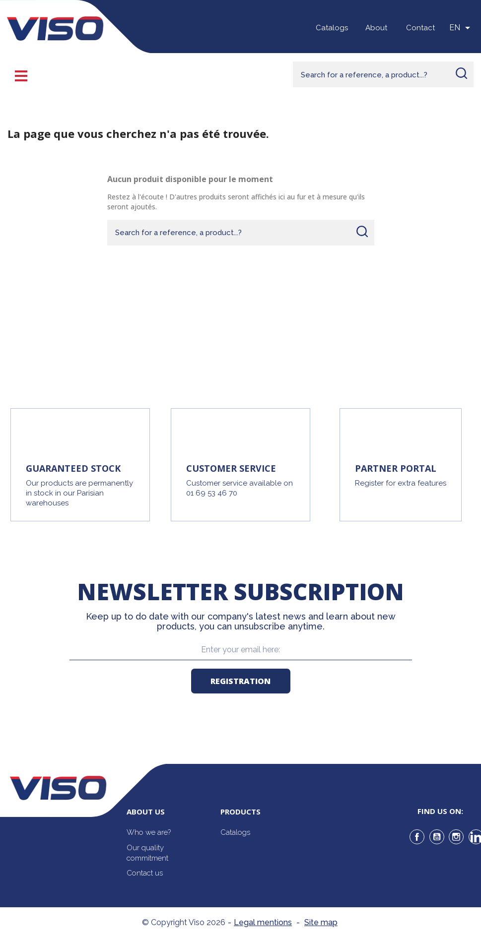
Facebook (417, 837)
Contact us (145, 873)
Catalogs (332, 27)
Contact (420, 27)
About (376, 27)
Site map (321, 922)
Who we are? (149, 832)
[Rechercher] (383, 74)
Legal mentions (263, 922)
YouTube (437, 837)
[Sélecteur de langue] (461, 28)
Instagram (456, 837)
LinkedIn (476, 837)
